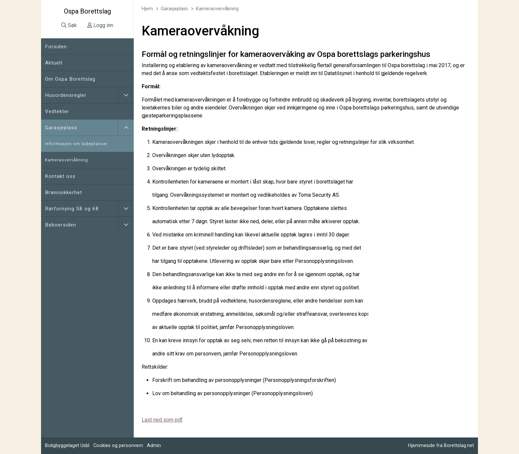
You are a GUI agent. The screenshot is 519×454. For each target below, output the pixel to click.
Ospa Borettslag (87, 11)
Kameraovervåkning (66, 159)
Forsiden (56, 47)
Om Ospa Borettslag (70, 79)
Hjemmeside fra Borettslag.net (441, 445)
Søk (69, 25)
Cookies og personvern (118, 445)
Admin (154, 445)
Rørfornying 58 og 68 (72, 209)
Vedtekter (57, 111)
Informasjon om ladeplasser (76, 143)
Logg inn (100, 25)
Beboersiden (60, 225)
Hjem (147, 9)
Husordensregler (65, 95)
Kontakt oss (60, 176)
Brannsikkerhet (63, 192)
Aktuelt (54, 63)
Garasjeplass (61, 128)
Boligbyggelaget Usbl (67, 445)
